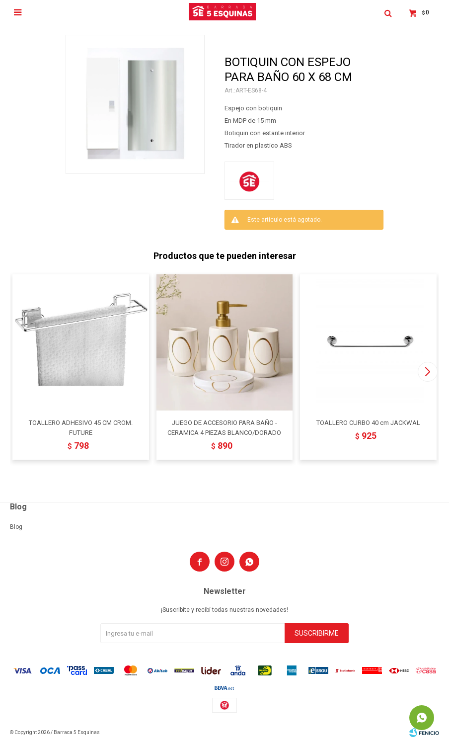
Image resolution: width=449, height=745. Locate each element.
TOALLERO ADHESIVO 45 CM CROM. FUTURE (81, 427)
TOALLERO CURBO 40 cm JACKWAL (368, 422)
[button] (427, 372)
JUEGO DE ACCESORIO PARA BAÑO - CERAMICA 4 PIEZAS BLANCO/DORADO (224, 427)
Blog (16, 526)
